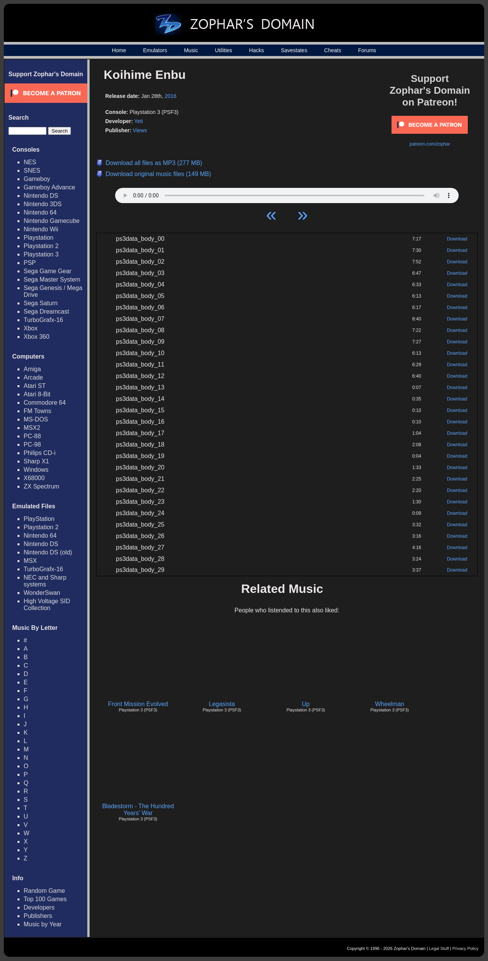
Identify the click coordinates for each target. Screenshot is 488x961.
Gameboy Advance (49, 187)
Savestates (294, 50)
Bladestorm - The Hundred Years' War (138, 809)
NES (30, 162)
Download (457, 239)
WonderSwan (42, 592)
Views (140, 130)
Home (119, 50)
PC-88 (32, 436)
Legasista (222, 704)
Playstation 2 (41, 246)
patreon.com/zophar (429, 144)
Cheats (332, 50)
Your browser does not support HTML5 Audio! (287, 193)
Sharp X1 (36, 461)
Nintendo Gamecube (52, 221)
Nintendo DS (41, 195)
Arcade (33, 377)
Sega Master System (52, 279)
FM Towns (37, 411)
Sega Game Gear (47, 271)
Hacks (256, 50)
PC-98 (32, 444)
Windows (36, 469)
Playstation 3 (41, 254)
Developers (39, 907)
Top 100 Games (45, 899)
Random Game (44, 890)
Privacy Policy (465, 948)
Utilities (223, 50)
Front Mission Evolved (138, 704)
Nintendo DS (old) (48, 552)
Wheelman (389, 704)
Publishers (38, 916)
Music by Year (43, 924)
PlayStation (39, 519)
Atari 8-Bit (37, 394)
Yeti (138, 121)
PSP (30, 262)
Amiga (32, 369)
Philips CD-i (40, 453)
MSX (30, 560)
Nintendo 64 (40, 212)
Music (191, 50)
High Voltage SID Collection (47, 604)
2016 (171, 96)
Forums (367, 50)
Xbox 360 (37, 336)
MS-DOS (36, 419)
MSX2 (32, 427)
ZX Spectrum (41, 486)
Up (306, 704)
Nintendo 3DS (43, 204)
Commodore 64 (45, 402)
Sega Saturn (41, 303)
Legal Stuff (439, 948)
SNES (32, 170)
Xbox (30, 328)
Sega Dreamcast (46, 311)
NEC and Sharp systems (45, 581)
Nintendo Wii (41, 229)
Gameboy (37, 179)
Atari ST (35, 386)
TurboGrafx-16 (43, 320)
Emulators (155, 50)
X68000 (34, 478)
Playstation (38, 237)
